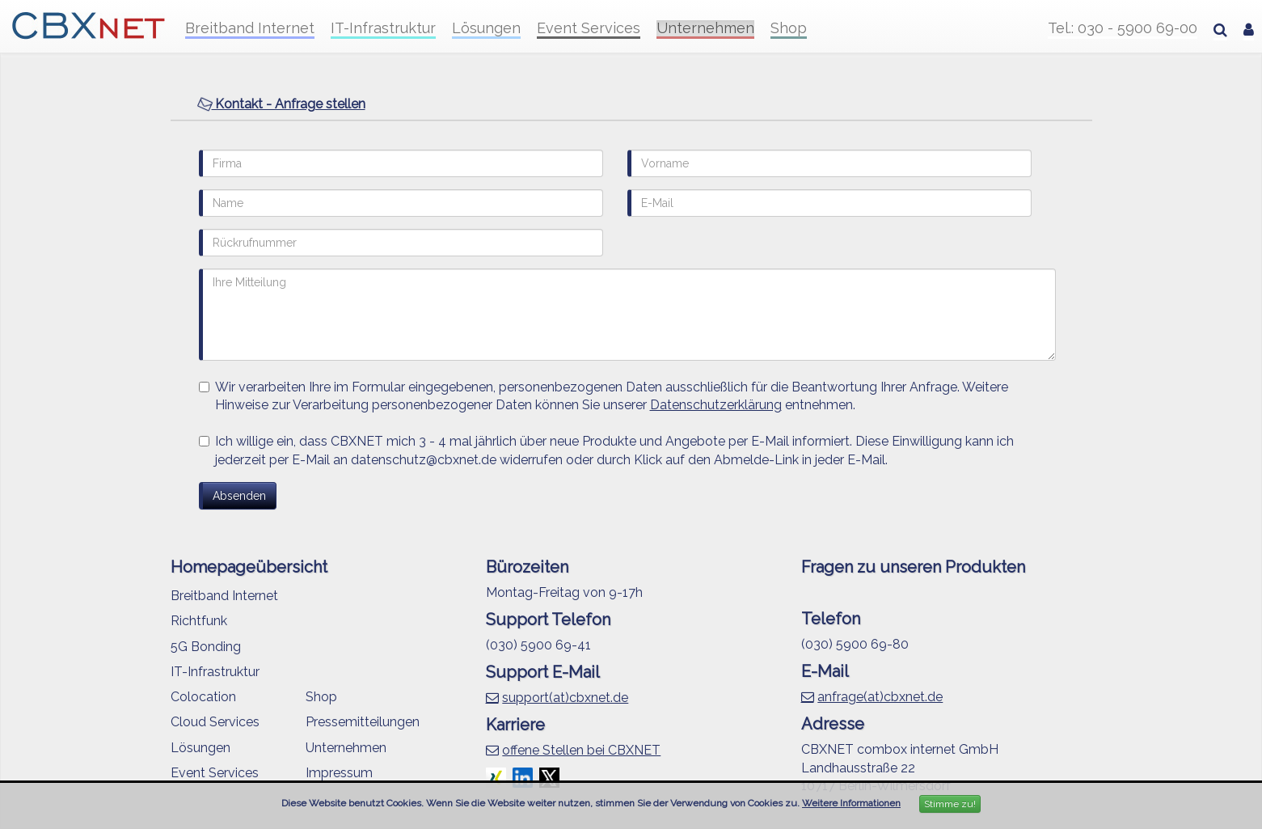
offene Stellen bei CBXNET (581, 750)
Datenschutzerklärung (716, 404)
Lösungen (486, 28)
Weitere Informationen (851, 803)
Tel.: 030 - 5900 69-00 (1122, 28)
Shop (788, 28)
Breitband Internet (249, 28)
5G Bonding (206, 646)
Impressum (339, 772)
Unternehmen (705, 28)
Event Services (588, 28)
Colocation (203, 696)
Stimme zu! (950, 804)
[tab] (631, 105)
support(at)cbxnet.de (565, 697)
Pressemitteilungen (363, 722)
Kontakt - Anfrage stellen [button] (281, 103)
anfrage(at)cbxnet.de (880, 696)
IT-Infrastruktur (383, 28)
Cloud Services (215, 722)
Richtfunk (199, 620)
